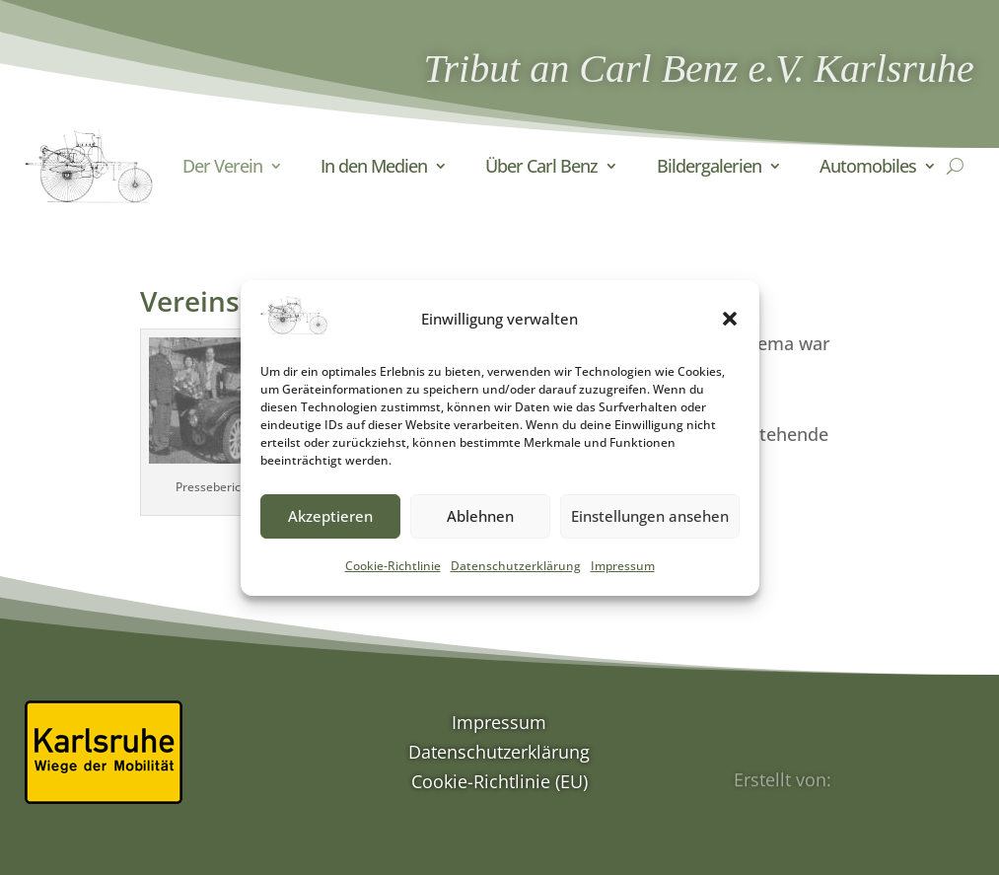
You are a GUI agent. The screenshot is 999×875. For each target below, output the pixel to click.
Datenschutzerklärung (516, 579)
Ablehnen (480, 530)
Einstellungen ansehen (650, 530)
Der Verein (222, 166)
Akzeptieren (330, 530)
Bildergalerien (709, 166)
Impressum (623, 579)
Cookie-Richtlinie (393, 579)
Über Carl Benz (541, 166)
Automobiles (868, 166)
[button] (730, 332)
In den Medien (374, 166)
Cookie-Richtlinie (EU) (499, 783)
